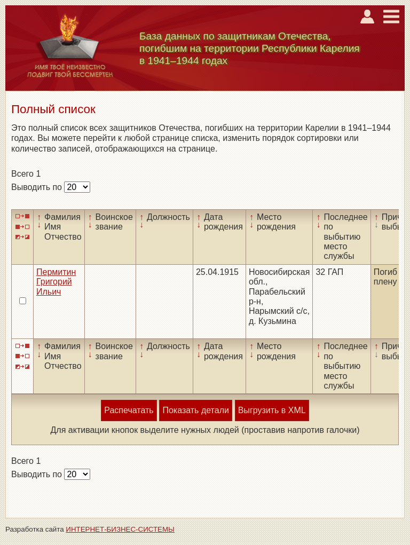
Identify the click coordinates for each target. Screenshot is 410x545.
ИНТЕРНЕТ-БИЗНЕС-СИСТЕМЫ (120, 529)
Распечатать (128, 410)
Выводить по (37, 187)
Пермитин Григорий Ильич (56, 281)
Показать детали (195, 410)
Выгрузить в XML (272, 410)
